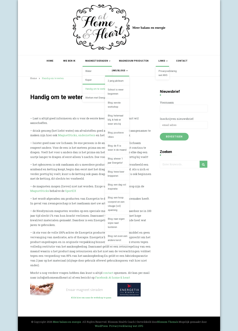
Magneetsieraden (96, 61)
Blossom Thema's (167, 321)
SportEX (70, 191)
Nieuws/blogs (116, 70)
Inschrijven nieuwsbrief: (177, 119)
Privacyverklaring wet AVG (126, 326)
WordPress (101, 326)
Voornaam (167, 102)
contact (108, 273)
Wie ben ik (69, 61)
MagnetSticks (39, 191)
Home (50, 61)
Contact (182, 61)
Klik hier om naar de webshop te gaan (91, 297)
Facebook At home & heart (112, 277)
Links (161, 61)
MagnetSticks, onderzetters (76, 135)
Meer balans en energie (148, 27)
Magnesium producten (134, 61)
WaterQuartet (114, 135)
